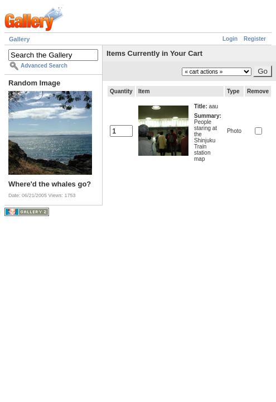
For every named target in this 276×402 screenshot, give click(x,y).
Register (255, 39)
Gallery (19, 39)
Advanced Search (44, 66)
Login (230, 39)
